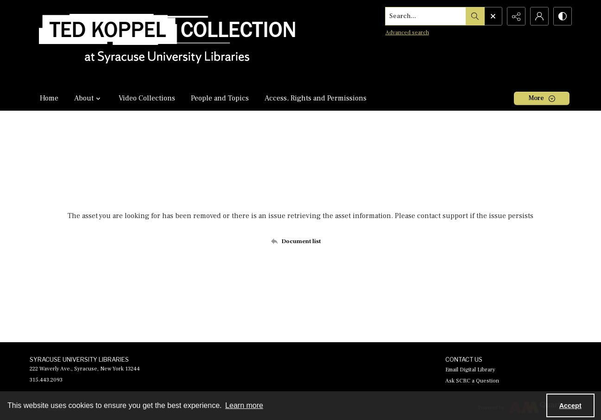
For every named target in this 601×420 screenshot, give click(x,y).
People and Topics (220, 98)
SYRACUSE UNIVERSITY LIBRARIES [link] (79, 359)
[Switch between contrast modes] (562, 16)
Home (49, 98)
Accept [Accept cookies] (570, 405)
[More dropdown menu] (541, 98)
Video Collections (147, 98)
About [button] (88, 98)
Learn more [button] (244, 405)
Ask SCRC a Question (472, 380)
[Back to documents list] (300, 241)
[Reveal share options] (516, 16)
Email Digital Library (470, 369)
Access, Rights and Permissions (316, 98)
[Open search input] (493, 16)
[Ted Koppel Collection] (167, 43)
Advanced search (407, 32)
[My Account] (539, 16)
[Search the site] (425, 16)
